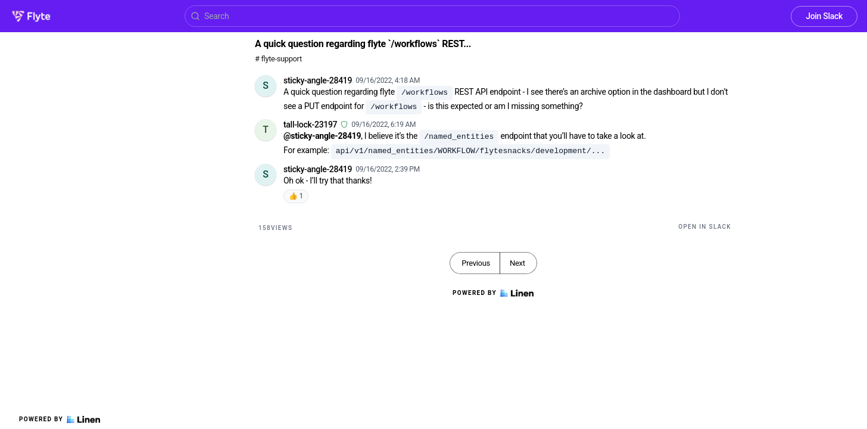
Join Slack (824, 16)
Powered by (59, 419)
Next (517, 263)
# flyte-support (278, 58)
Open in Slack (704, 226)
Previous (475, 263)
